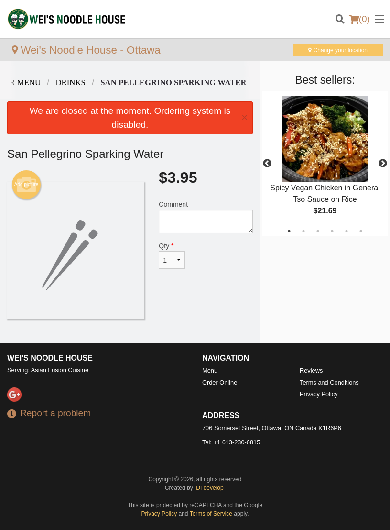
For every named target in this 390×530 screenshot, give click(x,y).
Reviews (311, 370)
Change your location (338, 50)
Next (383, 163)
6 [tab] (361, 231)
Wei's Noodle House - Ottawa (86, 50)
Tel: (231, 442)
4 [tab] (332, 231)
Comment (206, 216)
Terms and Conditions (329, 382)
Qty (172, 255)
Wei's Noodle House (50, 358)
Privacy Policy (319, 394)
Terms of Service (211, 513)
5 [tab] (346, 231)
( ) (359, 19)
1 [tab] (289, 231)
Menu (209, 370)
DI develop (209, 488)
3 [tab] (318, 231)
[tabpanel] (325, 163)
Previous (267, 163)
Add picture (26, 184)
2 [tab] (303, 231)
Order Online (219, 382)
